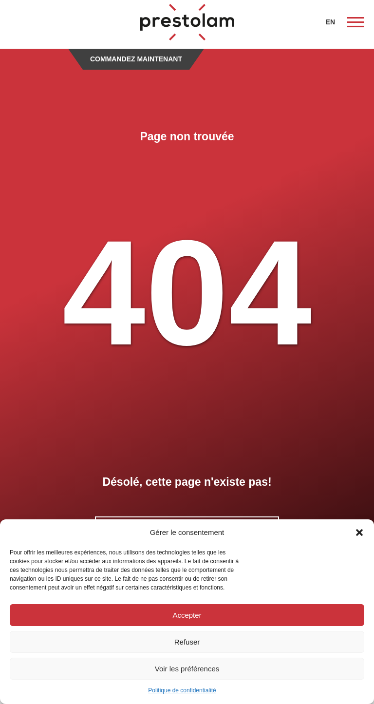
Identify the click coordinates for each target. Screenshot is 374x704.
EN (330, 22)
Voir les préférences (187, 669)
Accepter (186, 615)
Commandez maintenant (136, 59)
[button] (359, 532)
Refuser (187, 642)
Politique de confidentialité (182, 690)
